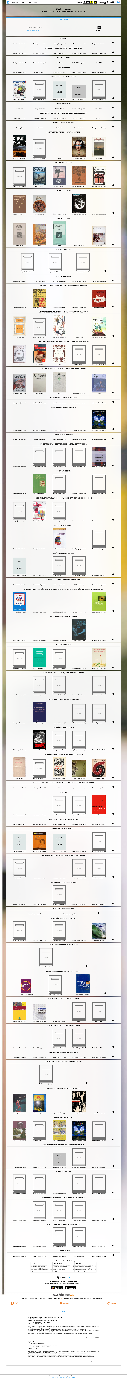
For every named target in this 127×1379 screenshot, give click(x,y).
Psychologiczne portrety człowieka (38, 1266)
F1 (108, 2)
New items (15, 2)
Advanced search (30, 30)
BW (88, 2)
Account (36, 2)
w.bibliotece (58, 1298)
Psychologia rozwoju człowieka (37, 1271)
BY (95, 2)
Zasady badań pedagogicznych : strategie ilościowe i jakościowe (44, 1269)
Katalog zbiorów (63, 19)
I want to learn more (57, 1377)
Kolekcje (38, 30)
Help (29, 2)
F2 (112, 2)
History (23, 2)
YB (92, 2)
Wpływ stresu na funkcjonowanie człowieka (41, 1342)
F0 (105, 2)
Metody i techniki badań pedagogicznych (39, 1265)
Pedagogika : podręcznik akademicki (60, 1271)
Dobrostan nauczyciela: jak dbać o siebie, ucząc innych (45, 1317)
